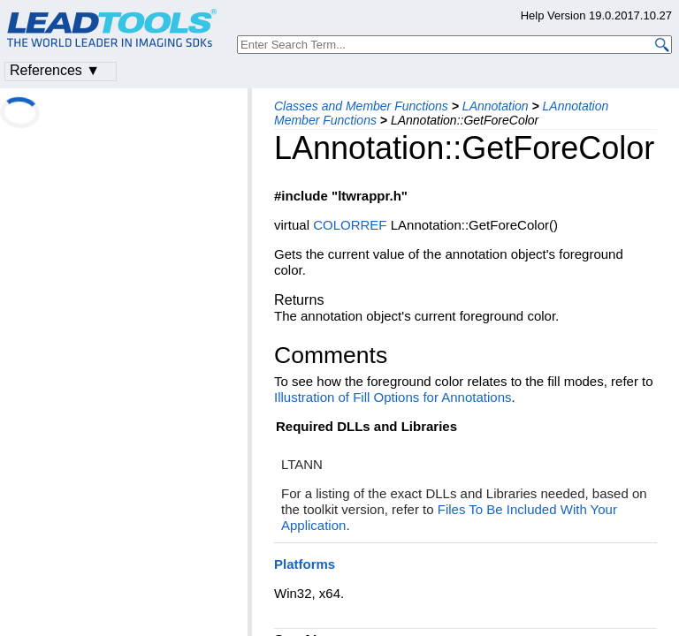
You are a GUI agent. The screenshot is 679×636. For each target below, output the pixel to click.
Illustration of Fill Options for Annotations (392, 397)
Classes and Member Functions (361, 106)
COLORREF (349, 224)
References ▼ (55, 70)
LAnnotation (495, 106)
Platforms (304, 564)
